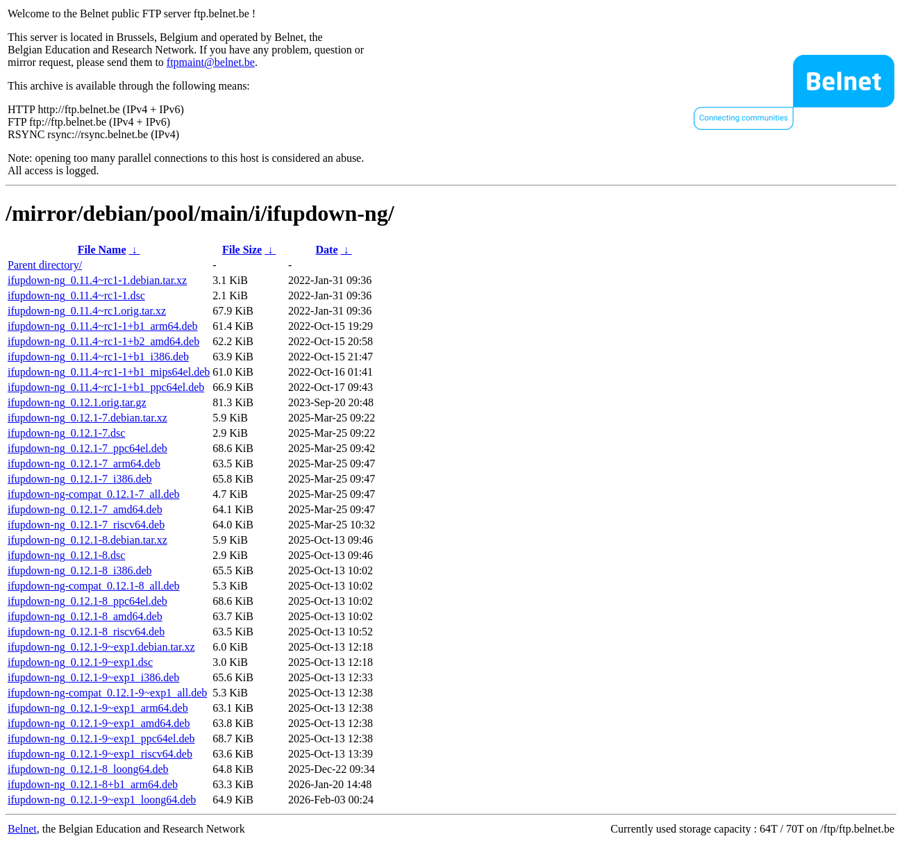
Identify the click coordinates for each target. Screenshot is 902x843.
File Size (242, 250)
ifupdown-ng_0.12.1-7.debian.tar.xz (87, 418)
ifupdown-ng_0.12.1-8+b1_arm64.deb (93, 784)
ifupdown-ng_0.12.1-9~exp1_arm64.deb (98, 708)
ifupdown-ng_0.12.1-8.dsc (66, 555)
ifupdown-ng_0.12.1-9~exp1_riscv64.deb (100, 754)
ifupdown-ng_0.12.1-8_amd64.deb (85, 616)
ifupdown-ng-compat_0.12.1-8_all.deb (94, 586)
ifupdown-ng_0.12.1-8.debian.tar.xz (87, 540)
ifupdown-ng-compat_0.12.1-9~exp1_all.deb (107, 693)
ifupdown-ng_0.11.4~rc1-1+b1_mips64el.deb (109, 372)
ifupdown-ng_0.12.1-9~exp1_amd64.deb (99, 723)
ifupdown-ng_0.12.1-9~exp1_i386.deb (93, 677)
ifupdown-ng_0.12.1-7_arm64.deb (84, 463)
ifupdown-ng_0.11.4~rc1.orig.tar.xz (87, 311)
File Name (102, 250)
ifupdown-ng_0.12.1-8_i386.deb (80, 570)
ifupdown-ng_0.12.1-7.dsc (66, 433)
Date (327, 250)
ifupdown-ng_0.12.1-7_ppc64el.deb (87, 448)
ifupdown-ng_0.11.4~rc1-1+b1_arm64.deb (102, 326)
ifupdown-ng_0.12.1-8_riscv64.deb (86, 631)
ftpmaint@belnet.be (211, 62)
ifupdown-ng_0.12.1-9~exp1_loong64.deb (102, 800)
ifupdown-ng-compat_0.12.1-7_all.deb (94, 494)
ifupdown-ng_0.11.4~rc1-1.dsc (76, 295)
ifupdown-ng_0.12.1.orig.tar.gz (77, 402)
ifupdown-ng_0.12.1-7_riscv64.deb (86, 525)
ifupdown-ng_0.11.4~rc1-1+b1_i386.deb (98, 356)
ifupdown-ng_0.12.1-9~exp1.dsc (80, 662)
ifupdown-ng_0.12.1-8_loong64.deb (88, 769)
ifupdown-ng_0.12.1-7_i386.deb (80, 479)
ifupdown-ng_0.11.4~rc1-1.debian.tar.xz (97, 280)
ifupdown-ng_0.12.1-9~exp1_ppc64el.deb (101, 738)
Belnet (22, 829)
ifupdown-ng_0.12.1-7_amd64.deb (85, 509)
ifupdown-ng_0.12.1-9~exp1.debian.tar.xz (101, 647)
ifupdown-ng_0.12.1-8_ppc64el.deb (87, 601)
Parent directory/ (45, 265)
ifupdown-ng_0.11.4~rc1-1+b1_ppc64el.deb (106, 387)
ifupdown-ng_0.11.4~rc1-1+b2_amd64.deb (103, 341)
